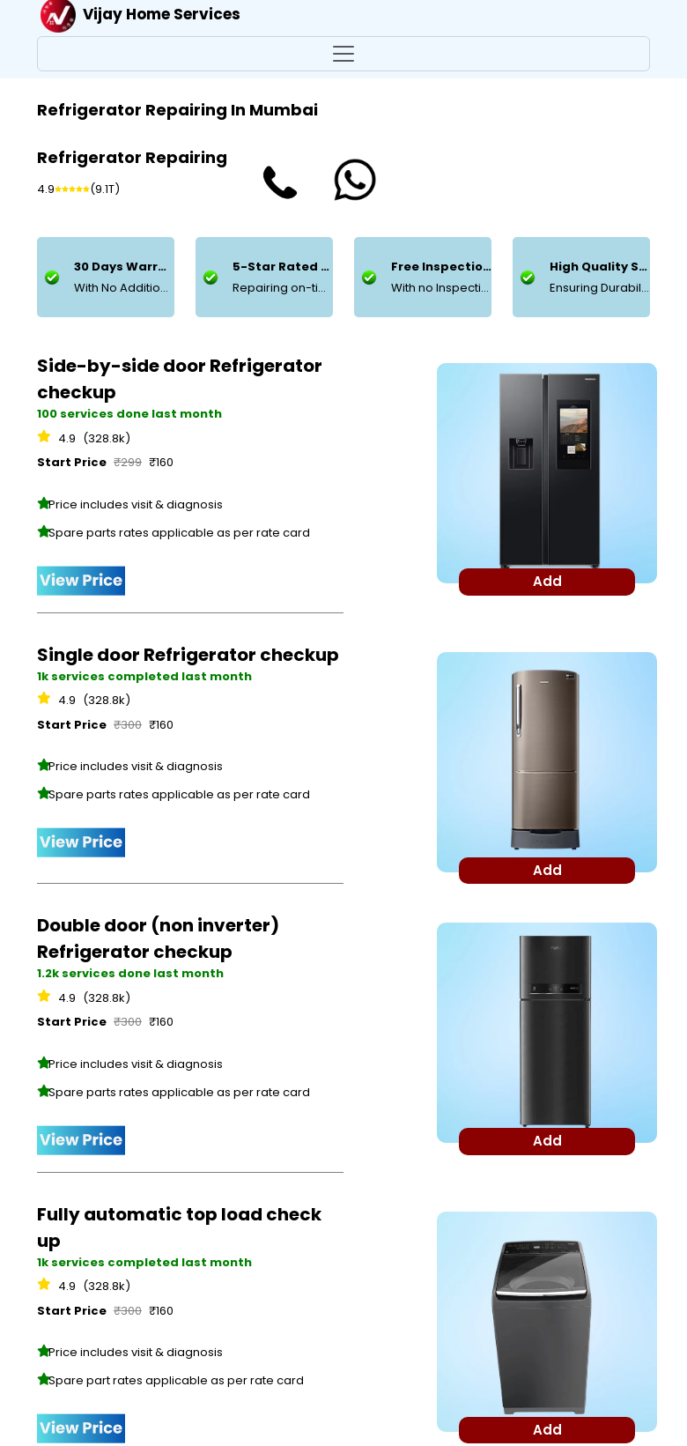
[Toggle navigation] (343, 53)
